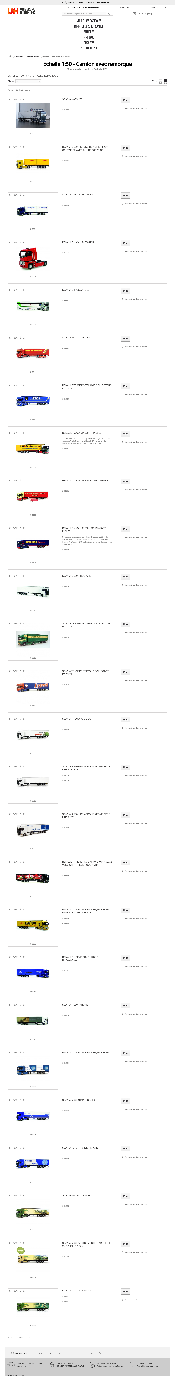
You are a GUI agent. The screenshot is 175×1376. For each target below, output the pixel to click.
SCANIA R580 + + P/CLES (76, 337)
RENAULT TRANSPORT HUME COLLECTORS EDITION (87, 387)
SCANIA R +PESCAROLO (76, 290)
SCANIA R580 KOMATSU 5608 (78, 1100)
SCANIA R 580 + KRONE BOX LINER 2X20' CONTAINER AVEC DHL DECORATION (85, 148)
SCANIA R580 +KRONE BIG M (78, 1290)
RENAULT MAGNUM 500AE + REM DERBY (85, 480)
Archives (89, 42)
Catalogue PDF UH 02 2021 (49, 1353)
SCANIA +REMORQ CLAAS (76, 719)
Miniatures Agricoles (89, 21)
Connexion (123, 7)
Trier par (11, 81)
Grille (161, 81)
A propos (89, 37)
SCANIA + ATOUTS (72, 99)
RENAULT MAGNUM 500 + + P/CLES (82, 433)
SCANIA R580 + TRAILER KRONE (80, 1147)
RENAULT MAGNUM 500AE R (78, 242)
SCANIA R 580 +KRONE (75, 1004)
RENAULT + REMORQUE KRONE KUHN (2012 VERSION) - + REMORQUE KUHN (87, 863)
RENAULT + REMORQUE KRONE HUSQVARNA (80, 959)
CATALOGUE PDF (88, 48)
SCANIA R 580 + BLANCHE (76, 576)
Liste (165, 81)
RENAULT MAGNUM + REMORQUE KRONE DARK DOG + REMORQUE (85, 911)
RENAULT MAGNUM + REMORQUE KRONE (85, 1052)
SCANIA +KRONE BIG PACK (77, 1195)
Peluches (89, 31)
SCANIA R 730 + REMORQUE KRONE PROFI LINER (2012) (86, 816)
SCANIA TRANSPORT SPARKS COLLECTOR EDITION (86, 625)
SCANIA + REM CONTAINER (77, 194)
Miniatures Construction (89, 26)
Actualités (96, 1353)
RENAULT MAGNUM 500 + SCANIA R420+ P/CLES (84, 530)
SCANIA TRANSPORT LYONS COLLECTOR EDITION (85, 673)
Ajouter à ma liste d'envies (135, 108)
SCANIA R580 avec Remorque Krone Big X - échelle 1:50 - (87, 1245)
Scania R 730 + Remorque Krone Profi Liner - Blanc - (86, 768)
